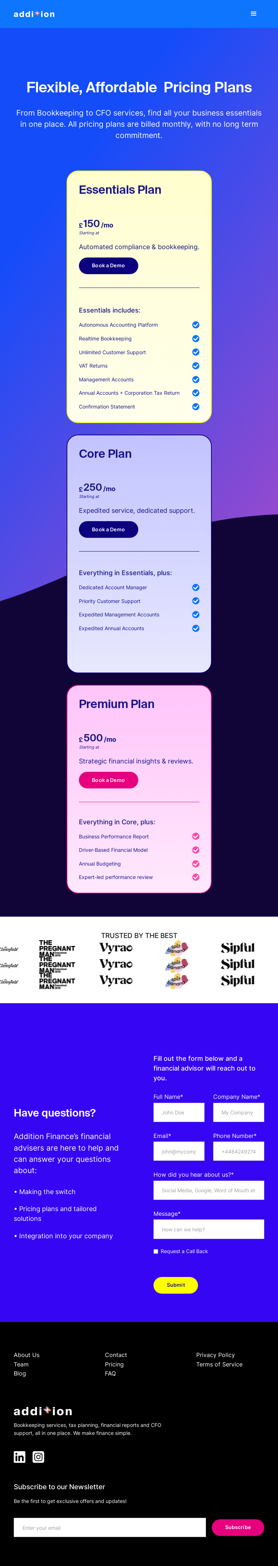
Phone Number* (235, 1135)
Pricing (114, 1364)
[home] (34, 14)
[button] (253, 14)
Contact (116, 1354)
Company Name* (236, 1096)
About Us (26, 1354)
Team (21, 1364)
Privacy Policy (215, 1354)
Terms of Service (219, 1364)
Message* (167, 1213)
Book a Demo (108, 265)
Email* (162, 1135)
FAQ (110, 1373)
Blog (20, 1373)
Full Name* (168, 1096)
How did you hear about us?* (193, 1174)
